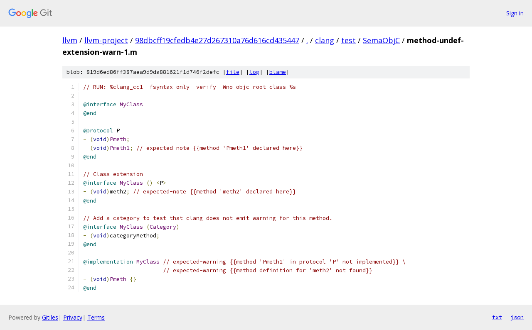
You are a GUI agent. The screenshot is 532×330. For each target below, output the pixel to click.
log (254, 72)
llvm (69, 40)
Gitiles (50, 317)
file (232, 72)
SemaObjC (381, 40)
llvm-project (106, 40)
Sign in (515, 13)
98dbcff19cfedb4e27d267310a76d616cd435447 (217, 40)
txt (497, 317)
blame (277, 72)
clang (324, 40)
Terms (96, 317)
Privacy (72, 317)
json (517, 317)
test (348, 40)
